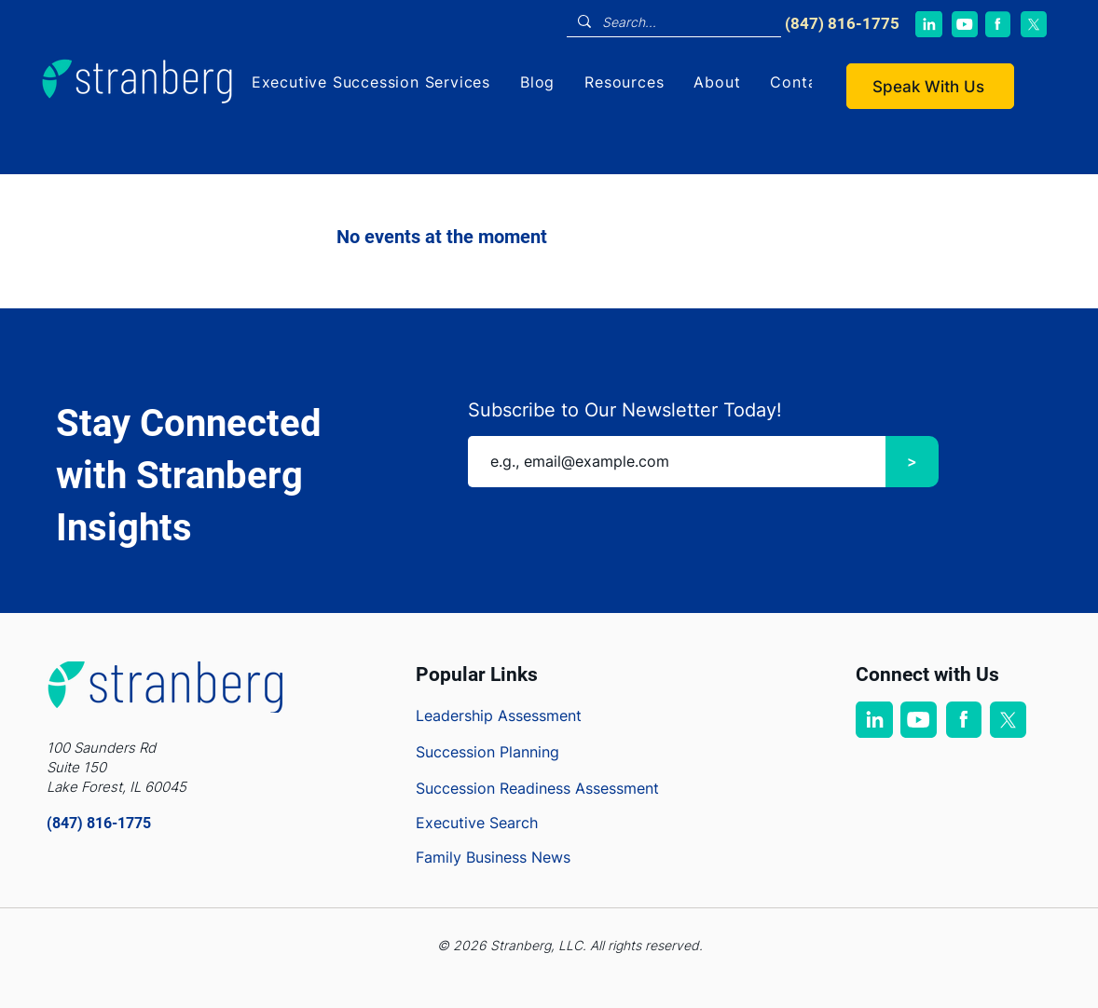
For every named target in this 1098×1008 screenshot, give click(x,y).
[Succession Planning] (511, 752)
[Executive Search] (511, 823)
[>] (912, 461)
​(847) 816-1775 (842, 23)
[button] (371, 82)
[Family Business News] (511, 857)
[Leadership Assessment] (511, 715)
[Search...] (672, 22)
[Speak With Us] (930, 86)
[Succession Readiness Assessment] (581, 788)
